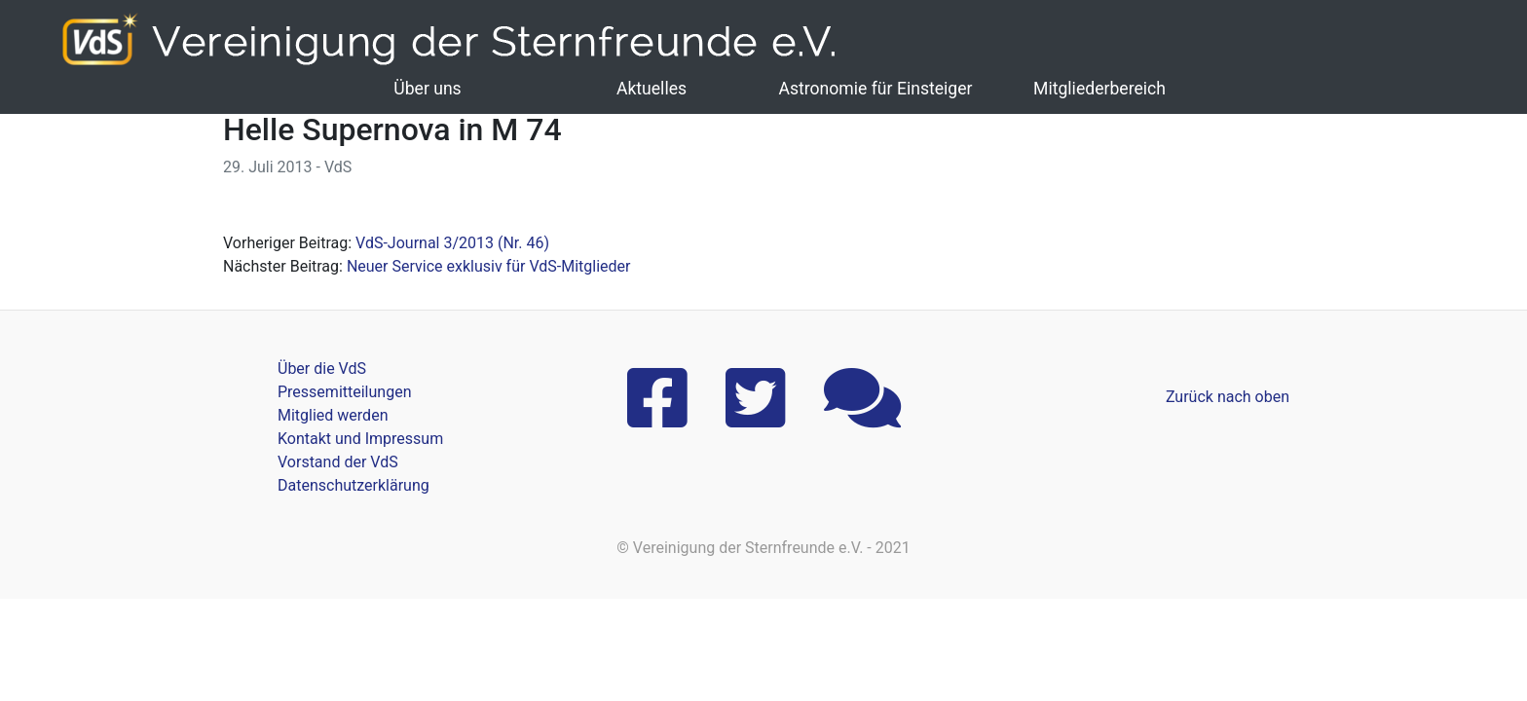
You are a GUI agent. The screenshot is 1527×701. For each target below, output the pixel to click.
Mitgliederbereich (1099, 88)
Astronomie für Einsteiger (875, 88)
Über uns (427, 88)
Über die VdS (322, 368)
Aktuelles (651, 88)
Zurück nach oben (1227, 396)
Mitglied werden (333, 415)
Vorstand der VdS (338, 462)
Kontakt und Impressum (360, 438)
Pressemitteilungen (344, 392)
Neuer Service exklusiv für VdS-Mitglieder (489, 266)
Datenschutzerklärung (353, 485)
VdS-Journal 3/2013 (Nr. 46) (452, 243)
